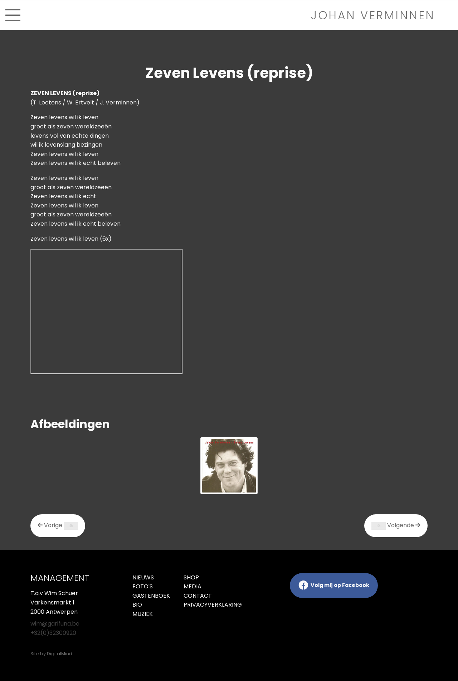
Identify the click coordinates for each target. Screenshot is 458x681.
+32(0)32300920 (53, 633)
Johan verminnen (373, 15)
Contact (198, 596)
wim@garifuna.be (54, 623)
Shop (191, 577)
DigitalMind (59, 654)
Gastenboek (151, 596)
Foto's (142, 586)
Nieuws (143, 577)
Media (192, 586)
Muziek (142, 614)
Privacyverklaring (204, 605)
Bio (137, 605)
